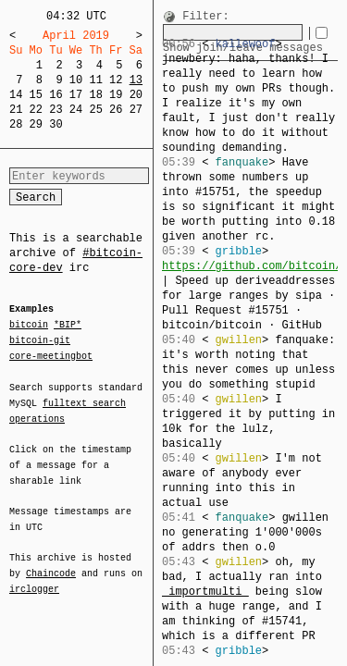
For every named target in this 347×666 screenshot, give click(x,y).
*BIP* (67, 325)
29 (36, 124)
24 (75, 109)
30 (55, 124)
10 (75, 80)
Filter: (205, 17)
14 (15, 95)
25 (95, 109)
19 (115, 95)
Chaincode (51, 562)
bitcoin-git (39, 340)
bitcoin (28, 325)
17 (75, 95)
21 (15, 109)
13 (136, 80)
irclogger (34, 577)
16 (55, 95)
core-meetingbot (51, 355)
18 (95, 95)
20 (136, 95)
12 (115, 80)
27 (136, 109)
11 (95, 80)
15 (36, 95)
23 (55, 109)
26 (115, 109)
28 (15, 124)
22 (36, 109)
